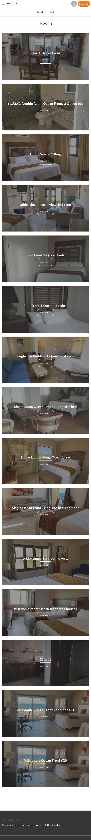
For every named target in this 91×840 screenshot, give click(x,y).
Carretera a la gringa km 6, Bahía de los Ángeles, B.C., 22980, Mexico (31, 825)
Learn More (45, 60)
